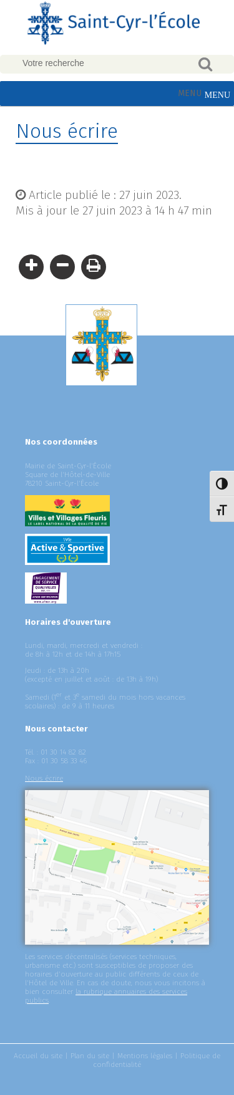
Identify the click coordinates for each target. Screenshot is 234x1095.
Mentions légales (144, 1055)
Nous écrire (44, 778)
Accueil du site (38, 1055)
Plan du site (90, 1055)
